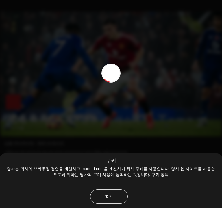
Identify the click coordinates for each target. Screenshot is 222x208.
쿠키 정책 (160, 174)
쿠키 (111, 160)
